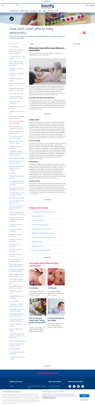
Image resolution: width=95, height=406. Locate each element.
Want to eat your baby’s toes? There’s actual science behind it (17, 51)
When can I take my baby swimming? (17, 297)
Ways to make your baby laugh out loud (17, 202)
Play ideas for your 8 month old (16, 250)
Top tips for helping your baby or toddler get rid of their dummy (17, 335)
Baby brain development (17, 198)
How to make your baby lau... (40, 224)
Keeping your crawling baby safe (16, 69)
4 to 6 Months (14, 47)
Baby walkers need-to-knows (16, 79)
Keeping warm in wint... (38, 216)
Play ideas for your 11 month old (16, 230)
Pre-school (50, 11)
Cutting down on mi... (38, 246)
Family (56, 11)
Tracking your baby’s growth (16, 325)
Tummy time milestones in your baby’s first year (17, 270)
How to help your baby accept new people (16, 265)
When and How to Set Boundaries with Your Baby (16, 207)
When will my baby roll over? (16, 292)
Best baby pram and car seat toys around (17, 162)
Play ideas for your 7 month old (16, 245)
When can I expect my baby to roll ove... (44, 233)
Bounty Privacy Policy (54, 389)
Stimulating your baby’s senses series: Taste (16, 315)
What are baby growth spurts (16, 330)
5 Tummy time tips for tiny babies (17, 57)
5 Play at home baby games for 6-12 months (16, 97)
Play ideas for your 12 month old (16, 235)
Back (31, 44)
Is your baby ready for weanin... (41, 250)
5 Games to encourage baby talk (16, 74)
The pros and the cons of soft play (17, 107)
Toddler (44, 11)
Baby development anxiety (17, 341)
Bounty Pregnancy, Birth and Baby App (37, 387)
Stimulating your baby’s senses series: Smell (16, 320)
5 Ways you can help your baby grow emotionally (17, 89)
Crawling (12, 173)
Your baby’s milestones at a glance (17, 358)
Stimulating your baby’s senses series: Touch (16, 305)
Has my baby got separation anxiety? (15, 260)
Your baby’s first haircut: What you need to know (17, 189)
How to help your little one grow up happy (16, 137)
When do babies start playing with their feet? (16, 127)
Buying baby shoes (15, 349)
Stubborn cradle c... (37, 242)
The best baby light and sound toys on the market (17, 213)
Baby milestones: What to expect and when (17, 117)
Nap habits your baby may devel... (42, 229)
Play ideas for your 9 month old (16, 255)
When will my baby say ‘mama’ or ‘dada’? (16, 142)
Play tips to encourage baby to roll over (16, 132)
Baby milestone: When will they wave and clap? (17, 287)
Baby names (34, 11)
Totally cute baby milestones (15, 102)
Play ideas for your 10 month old (16, 225)
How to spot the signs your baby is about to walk (16, 281)
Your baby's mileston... (38, 220)
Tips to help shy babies (16, 93)
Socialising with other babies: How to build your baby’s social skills (17, 153)
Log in (87, 5)
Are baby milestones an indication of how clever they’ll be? (17, 219)
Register (92, 5)
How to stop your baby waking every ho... (44, 237)
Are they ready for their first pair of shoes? (16, 345)
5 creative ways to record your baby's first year (17, 194)
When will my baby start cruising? (17, 177)
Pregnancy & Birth (24, 11)
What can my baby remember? (15, 147)
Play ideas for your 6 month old (16, 240)
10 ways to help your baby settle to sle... (44, 212)
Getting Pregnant (14, 11)
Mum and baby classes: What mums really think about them (16, 63)
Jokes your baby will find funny (17, 112)
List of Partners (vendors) (48, 400)
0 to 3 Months (14, 43)
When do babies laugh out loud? (17, 84)
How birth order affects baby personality (17, 122)
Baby (39, 11)
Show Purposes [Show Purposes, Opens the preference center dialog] (84, 402)
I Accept (84, 398)
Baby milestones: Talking (17, 158)
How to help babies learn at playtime (17, 353)
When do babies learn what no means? (16, 275)
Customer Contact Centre (34, 391)
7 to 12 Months (14, 301)
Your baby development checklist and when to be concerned (17, 183)
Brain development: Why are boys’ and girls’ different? (17, 168)
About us (12, 386)
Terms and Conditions (54, 386)
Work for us (12, 391)
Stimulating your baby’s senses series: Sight (16, 310)
